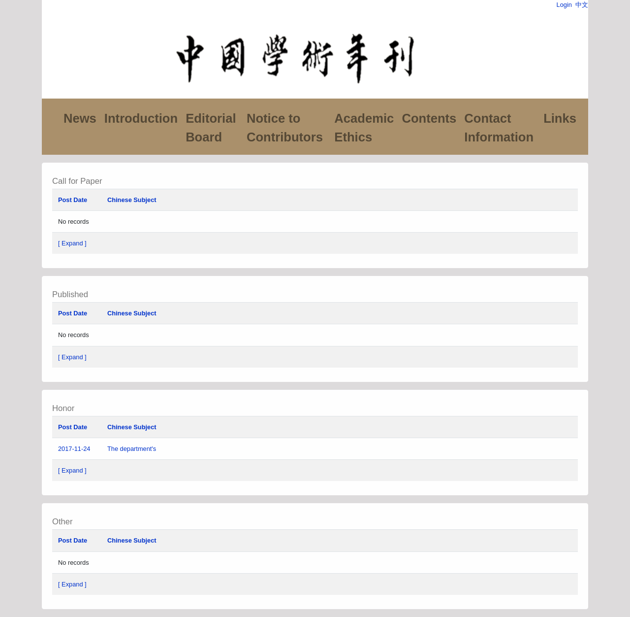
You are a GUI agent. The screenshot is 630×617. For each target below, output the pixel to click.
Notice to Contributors (285, 127)
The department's (132, 448)
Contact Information (499, 127)
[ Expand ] (72, 243)
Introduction (141, 118)
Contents (429, 118)
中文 (581, 4)
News (79, 118)
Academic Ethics (364, 127)
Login (564, 4)
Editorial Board (211, 127)
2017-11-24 (74, 448)
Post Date (72, 200)
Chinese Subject (132, 200)
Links (559, 118)
